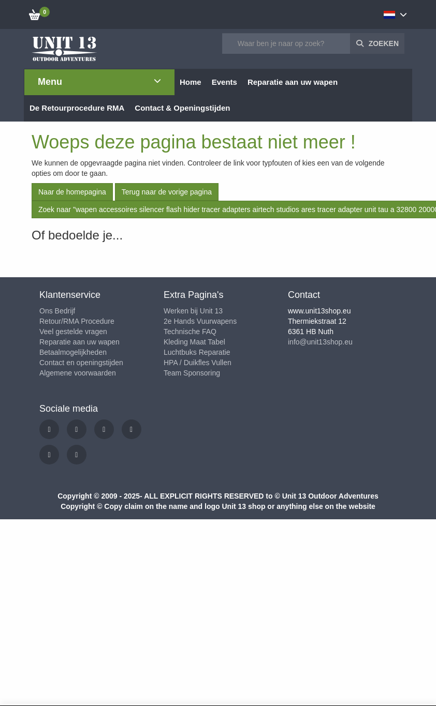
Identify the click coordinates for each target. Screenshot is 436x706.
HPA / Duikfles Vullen (197, 362)
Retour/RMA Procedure (76, 321)
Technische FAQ (190, 331)
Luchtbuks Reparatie (197, 352)
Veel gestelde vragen (73, 331)
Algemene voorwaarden (77, 373)
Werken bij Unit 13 (193, 311)
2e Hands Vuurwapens (200, 321)
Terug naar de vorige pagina (167, 192)
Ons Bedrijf (57, 311)
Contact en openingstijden (81, 362)
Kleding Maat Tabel (194, 342)
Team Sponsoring (192, 373)
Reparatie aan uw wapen (79, 342)
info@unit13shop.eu (320, 342)
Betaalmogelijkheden (73, 352)
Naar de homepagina (72, 192)
